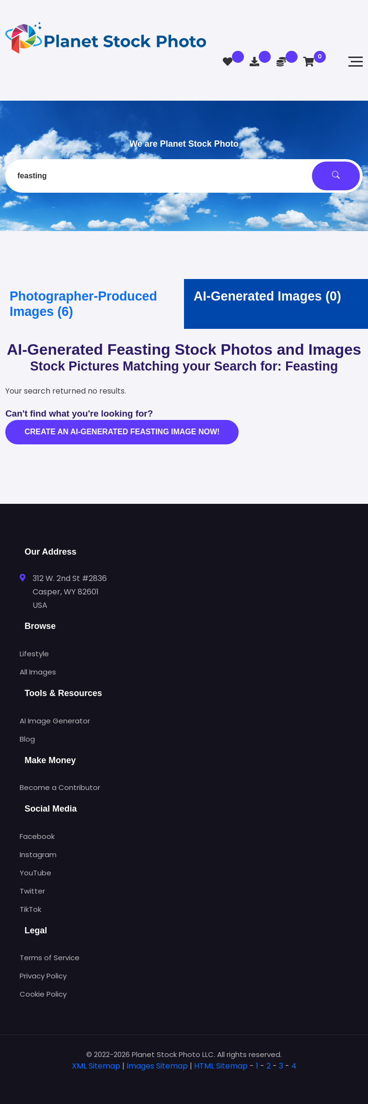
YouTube (35, 873)
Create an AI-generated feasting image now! (121, 432)
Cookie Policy (43, 994)
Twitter (32, 891)
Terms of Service (50, 958)
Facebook (37, 836)
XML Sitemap (96, 1065)
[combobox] (184, 176)
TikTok (30, 909)
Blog (27, 739)
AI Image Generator (55, 721)
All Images (38, 672)
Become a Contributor (60, 787)
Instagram (38, 854)
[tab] (184, 1081)
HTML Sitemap (221, 1065)
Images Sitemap (157, 1065)
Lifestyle (34, 654)
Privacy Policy (43, 976)
